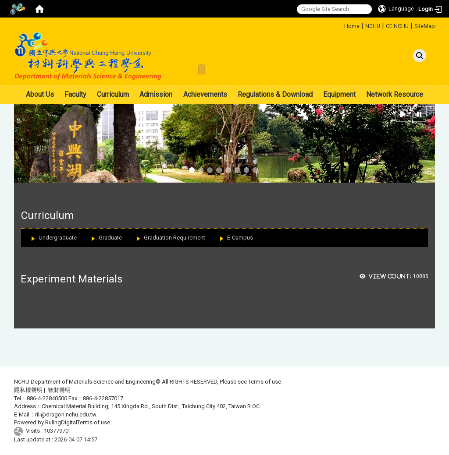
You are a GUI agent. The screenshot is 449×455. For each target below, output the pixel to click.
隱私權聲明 (28, 390)
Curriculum (113, 94)
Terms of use (264, 381)
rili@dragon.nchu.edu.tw (65, 414)
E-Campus (240, 237)
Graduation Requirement (174, 237)
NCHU (372, 26)
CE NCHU (397, 26)
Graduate (110, 237)
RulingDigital (61, 422)
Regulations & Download (275, 94)
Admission (155, 94)
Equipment (339, 94)
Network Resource (394, 94)
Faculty (75, 94)
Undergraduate (58, 237)
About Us (40, 94)
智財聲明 (59, 390)
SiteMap (424, 26)
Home (352, 26)
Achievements (205, 94)
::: (341, 24)
